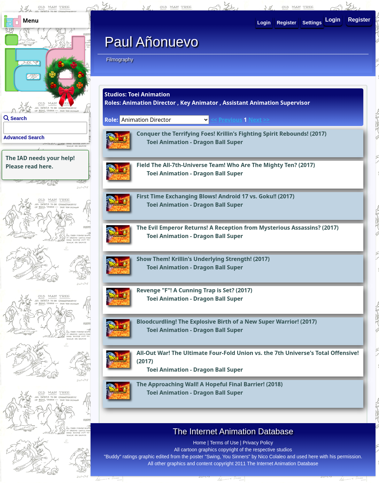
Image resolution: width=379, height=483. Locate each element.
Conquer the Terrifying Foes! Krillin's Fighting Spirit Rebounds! (223, 133)
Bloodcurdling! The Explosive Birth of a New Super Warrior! (218, 321)
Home (199, 442)
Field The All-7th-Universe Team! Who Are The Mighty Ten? (217, 165)
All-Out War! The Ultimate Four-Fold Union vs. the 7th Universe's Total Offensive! (248, 353)
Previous (230, 120)
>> (266, 120)
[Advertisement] (43, 225)
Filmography (119, 59)
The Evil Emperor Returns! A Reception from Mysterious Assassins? (228, 227)
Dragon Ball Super (218, 142)
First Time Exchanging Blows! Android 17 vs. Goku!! (206, 196)
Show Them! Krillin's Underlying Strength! (194, 259)
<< (214, 120)
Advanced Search (24, 137)
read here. (39, 166)
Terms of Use (224, 442)
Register (359, 20)
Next (255, 120)
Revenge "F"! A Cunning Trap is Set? (185, 290)
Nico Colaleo (272, 456)
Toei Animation (167, 142)
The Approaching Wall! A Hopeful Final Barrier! (201, 384)
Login (333, 20)
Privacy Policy (258, 442)
